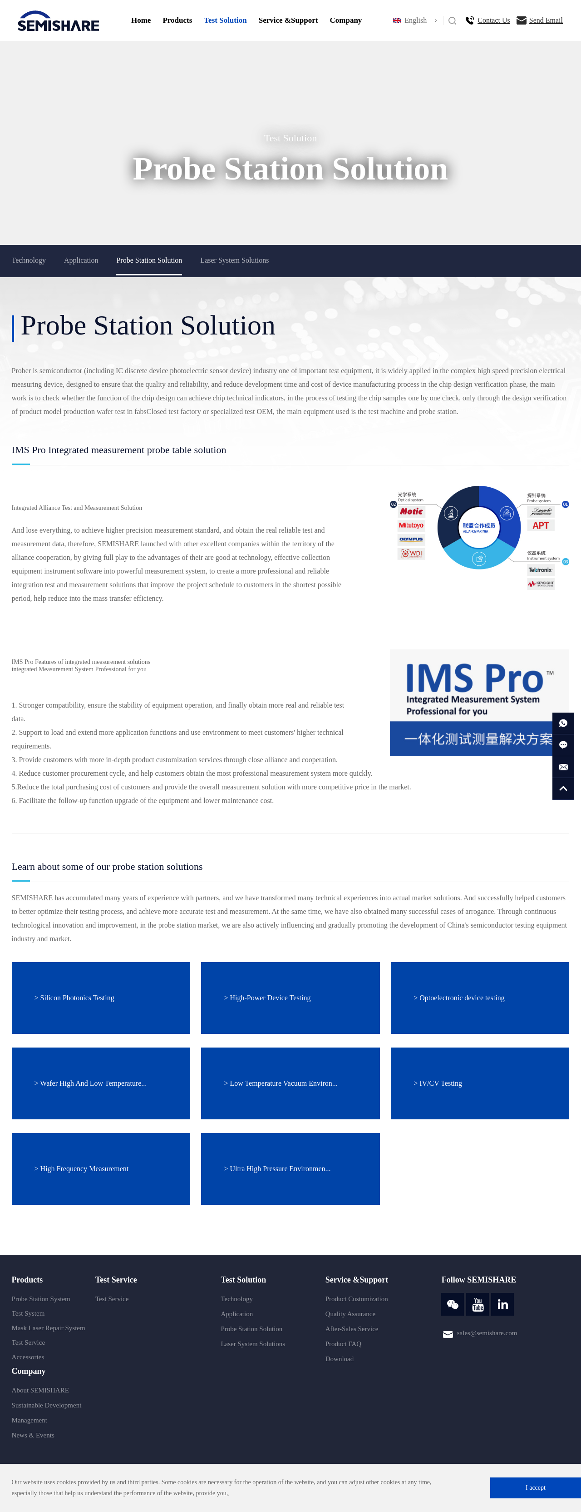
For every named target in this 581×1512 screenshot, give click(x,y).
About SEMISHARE (40, 1390)
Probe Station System (41, 1298)
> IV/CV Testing (438, 1083)
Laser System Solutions (234, 260)
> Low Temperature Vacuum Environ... (280, 1083)
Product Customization (356, 1298)
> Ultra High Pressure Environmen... (277, 1169)
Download (339, 1358)
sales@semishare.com (487, 1333)
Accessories (28, 1357)
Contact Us (494, 20)
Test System (28, 1313)
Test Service (28, 1342)
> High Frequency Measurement (81, 1169)
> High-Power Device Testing (267, 998)
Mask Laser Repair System (48, 1328)
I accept (536, 1487)
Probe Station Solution (149, 260)
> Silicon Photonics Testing (74, 998)
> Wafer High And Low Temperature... (90, 1083)
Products (177, 20)
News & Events (33, 1435)
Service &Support (288, 20)
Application (81, 260)
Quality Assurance (350, 1313)
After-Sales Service (352, 1328)
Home (141, 20)
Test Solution (225, 20)
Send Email (546, 20)
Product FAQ (343, 1343)
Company (346, 20)
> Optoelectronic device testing (459, 998)
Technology (29, 260)
